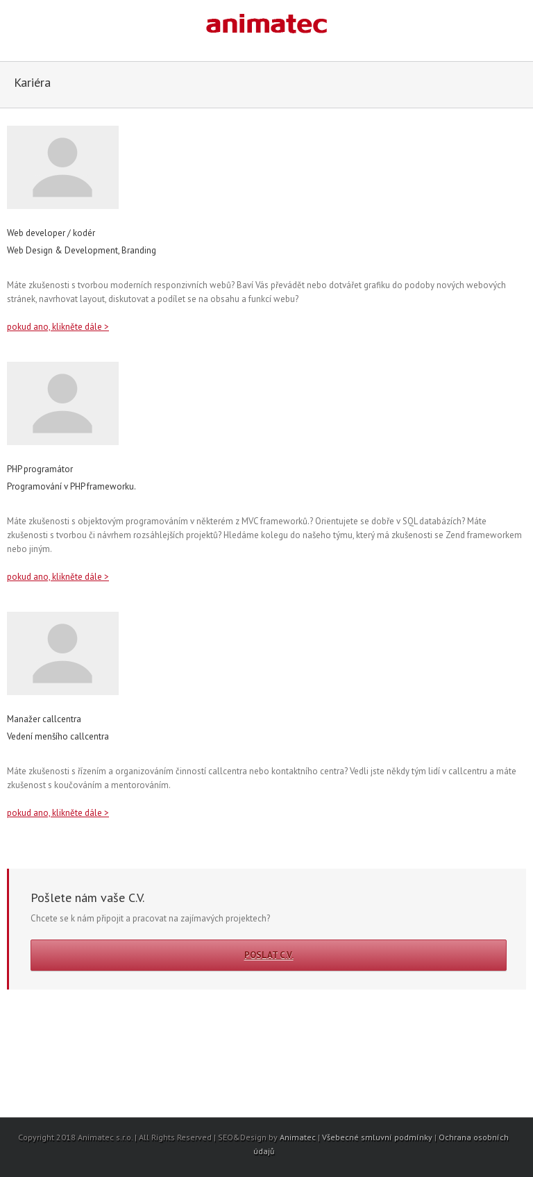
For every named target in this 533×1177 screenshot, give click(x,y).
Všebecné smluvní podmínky (377, 1137)
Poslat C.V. (269, 955)
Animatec (298, 1137)
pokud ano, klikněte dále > (58, 327)
